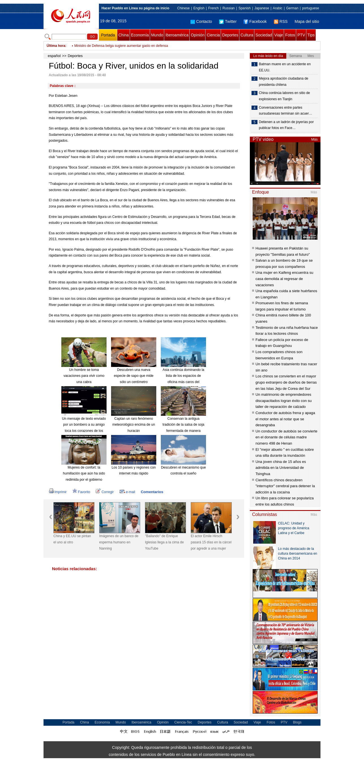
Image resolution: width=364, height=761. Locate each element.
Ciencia (213, 35)
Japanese (261, 8)
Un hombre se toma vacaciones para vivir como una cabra (84, 376)
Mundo (157, 35)
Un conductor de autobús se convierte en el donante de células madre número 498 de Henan (286, 437)
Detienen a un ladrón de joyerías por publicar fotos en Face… (286, 125)
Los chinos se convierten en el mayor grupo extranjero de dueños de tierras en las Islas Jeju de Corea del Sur (286, 382)
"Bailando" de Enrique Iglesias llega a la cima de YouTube (164, 542)
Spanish (245, 8)
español (54, 56)
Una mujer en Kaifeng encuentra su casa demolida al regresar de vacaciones (284, 278)
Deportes (230, 35)
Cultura (246, 35)
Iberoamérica (176, 35)
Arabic (277, 8)
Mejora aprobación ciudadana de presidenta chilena (283, 81)
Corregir (105, 492)
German (292, 8)
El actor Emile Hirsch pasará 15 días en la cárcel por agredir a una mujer (211, 542)
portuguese (310, 8)
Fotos (290, 35)
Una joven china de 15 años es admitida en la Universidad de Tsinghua (280, 468)
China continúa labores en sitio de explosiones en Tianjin (284, 96)
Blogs (297, 722)
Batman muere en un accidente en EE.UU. (285, 67)
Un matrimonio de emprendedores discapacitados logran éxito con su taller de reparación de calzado (283, 400)
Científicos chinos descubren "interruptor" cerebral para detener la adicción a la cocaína (285, 486)
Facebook (255, 21)
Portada (108, 35)
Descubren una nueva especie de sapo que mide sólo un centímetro (133, 376)
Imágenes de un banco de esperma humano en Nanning (118, 542)
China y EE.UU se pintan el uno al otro (72, 539)
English (198, 8)
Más (314, 139)
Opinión (197, 35)
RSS (281, 21)
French (213, 8)
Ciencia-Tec (183, 722)
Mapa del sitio (307, 21)
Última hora (56, 46)
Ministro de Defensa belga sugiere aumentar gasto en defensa (121, 48)
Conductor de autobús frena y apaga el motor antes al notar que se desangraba (285, 419)
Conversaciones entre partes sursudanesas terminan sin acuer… (285, 111)
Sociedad (263, 35)
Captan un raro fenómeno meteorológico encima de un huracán (133, 425)
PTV (301, 35)
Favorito (81, 492)
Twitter (228, 21)
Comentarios (152, 492)
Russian (228, 8)
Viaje (278, 35)
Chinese (183, 8)
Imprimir (58, 492)
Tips (311, 35)
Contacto (201, 21)
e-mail (127, 492)
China (123, 35)
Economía (140, 35)
